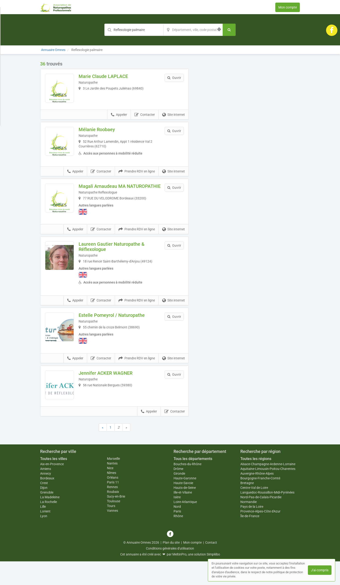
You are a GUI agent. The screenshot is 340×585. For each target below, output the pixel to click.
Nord (177, 530)
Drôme (178, 492)
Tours (111, 529)
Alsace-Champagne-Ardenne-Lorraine (267, 488)
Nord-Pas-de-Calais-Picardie (260, 521)
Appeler (119, 121)
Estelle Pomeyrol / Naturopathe (118, 330)
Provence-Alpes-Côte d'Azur (260, 535)
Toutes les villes (53, 482)
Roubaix (113, 515)
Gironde (179, 497)
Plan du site (171, 566)
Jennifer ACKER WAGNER (112, 390)
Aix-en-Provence (52, 488)
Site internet (173, 121)
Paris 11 (113, 506)
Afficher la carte (247, 128)
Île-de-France (249, 540)
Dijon (43, 511)
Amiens (45, 492)
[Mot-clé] (133, 30)
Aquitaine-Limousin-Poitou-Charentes (267, 492)
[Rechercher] (229, 30)
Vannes (112, 534)
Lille (43, 530)
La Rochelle (48, 525)
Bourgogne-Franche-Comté (260, 502)
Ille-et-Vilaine (183, 516)
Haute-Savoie (183, 506)
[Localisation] (193, 30)
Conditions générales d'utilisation (170, 572)
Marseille (113, 482)
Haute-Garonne (185, 502)
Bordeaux (47, 502)
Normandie (248, 525)
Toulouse (113, 525)
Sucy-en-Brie (116, 520)
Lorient (45, 535)
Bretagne (247, 506)
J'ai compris (319, 570)
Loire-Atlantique (185, 525)
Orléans (112, 501)
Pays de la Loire (251, 530)
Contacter (144, 121)
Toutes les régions (255, 482)
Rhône (178, 540)
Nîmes (111, 496)
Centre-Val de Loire (254, 511)
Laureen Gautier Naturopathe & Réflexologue (118, 261)
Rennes (112, 510)
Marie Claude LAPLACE (110, 76)
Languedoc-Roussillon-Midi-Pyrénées (267, 516)
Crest (44, 506)
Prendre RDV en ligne (137, 181)
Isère (177, 521)
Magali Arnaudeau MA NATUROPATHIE (108, 198)
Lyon (43, 540)
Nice (110, 492)
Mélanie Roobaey (103, 136)
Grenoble (46, 516)
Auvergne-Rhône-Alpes (257, 497)
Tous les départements (193, 482)
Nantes (112, 487)
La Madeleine (50, 521)
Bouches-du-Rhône (187, 488)
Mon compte (287, 7)
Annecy (45, 497)
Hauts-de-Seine (185, 511)
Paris (177, 535)
